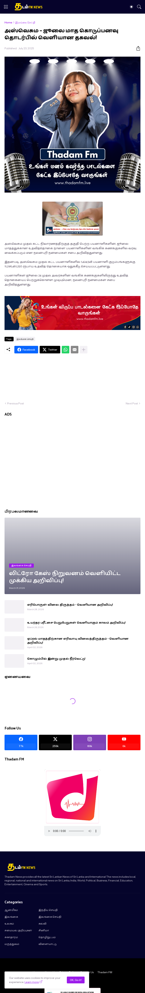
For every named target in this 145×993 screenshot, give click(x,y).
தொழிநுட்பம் (47, 937)
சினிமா (44, 931)
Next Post (132, 403)
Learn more (32, 982)
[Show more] (83, 349)
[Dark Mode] (131, 7)
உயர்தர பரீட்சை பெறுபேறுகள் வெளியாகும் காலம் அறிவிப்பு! (76, 623)
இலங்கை (11, 917)
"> (72, 831)
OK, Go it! (76, 980)
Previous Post (15, 403)
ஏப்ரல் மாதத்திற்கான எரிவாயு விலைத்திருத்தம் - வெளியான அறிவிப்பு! (78, 641)
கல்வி (42, 924)
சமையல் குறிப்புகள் (18, 931)
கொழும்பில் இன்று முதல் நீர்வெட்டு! (56, 659)
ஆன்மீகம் (11, 910)
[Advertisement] (72, 377)
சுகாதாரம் (11, 937)
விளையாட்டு (48, 944)
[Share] (136, 48)
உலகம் (9, 924)
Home (8, 22)
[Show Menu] (6, 7)
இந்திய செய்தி (48, 910)
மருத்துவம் (12, 944)
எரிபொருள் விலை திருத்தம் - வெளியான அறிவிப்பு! (70, 605)
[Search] (139, 7)
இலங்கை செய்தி (25, 22)
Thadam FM (104, 972)
